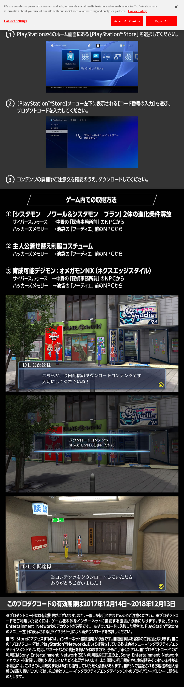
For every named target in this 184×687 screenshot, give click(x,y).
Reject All (162, 19)
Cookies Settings (15, 19)
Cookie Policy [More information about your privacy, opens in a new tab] (137, 9)
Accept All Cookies (127, 19)
